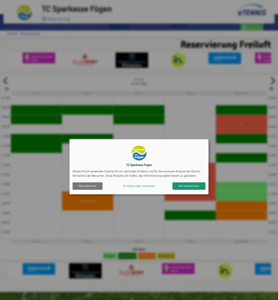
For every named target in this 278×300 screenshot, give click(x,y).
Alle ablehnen (87, 186)
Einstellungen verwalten (139, 186)
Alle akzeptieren (189, 186)
